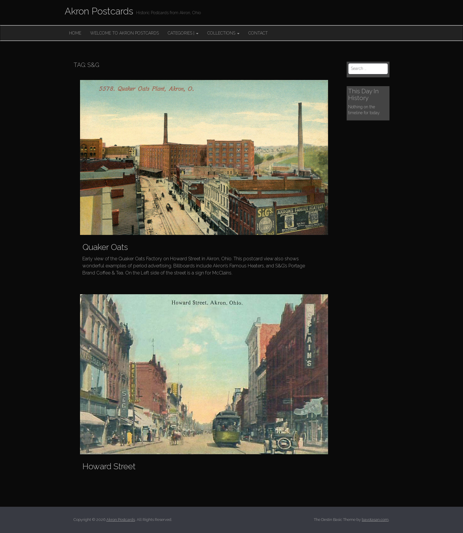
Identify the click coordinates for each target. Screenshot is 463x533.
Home (75, 33)
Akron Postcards (99, 11)
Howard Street (109, 466)
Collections (223, 33)
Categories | (183, 33)
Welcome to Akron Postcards (124, 33)
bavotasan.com (375, 519)
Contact (258, 33)
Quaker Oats (105, 247)
